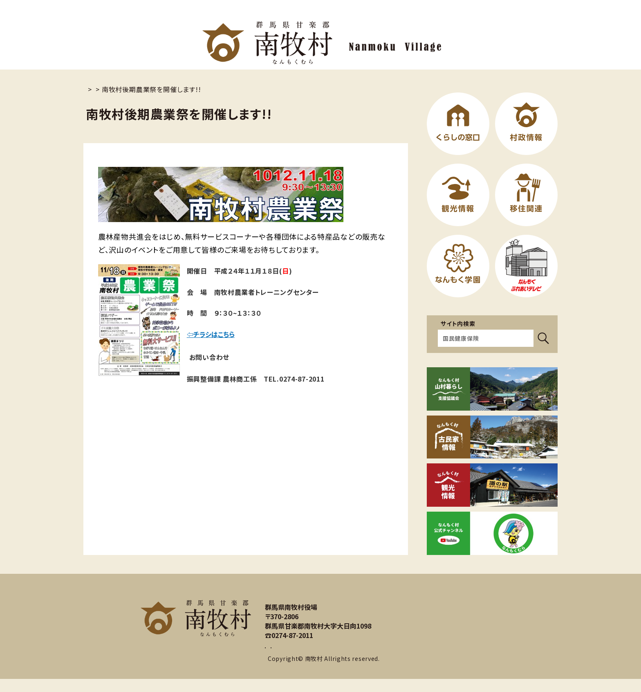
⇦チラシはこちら (212, 334)
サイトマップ (284, 588)
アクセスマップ (362, 653)
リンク (326, 588)
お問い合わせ (295, 653)
